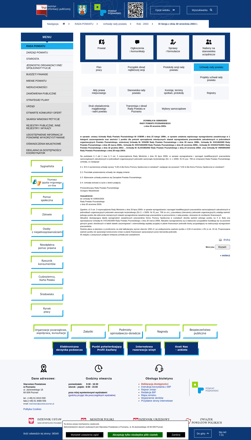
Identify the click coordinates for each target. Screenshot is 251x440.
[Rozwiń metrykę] (222, 247)
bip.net (223, 433)
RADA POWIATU (86, 24)
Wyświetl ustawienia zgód (84, 434)
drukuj (226, 239)
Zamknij (176, 434)
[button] (203, 434)
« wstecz (225, 255)
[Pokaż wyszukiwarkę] (202, 10)
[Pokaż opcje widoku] (165, 10)
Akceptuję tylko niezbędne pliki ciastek (135, 434)
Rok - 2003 (144, 24)
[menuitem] (47, 46)
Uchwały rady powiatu (117, 24)
